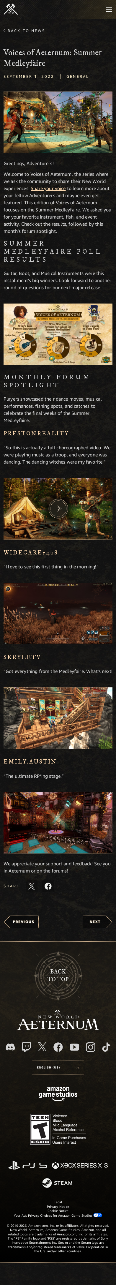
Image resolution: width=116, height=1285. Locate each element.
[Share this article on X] (31, 886)
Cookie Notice (58, 1211)
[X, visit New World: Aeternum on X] (42, 1046)
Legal (58, 1202)
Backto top (58, 975)
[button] (58, 122)
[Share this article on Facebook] (48, 886)
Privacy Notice (58, 1206)
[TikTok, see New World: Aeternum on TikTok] (106, 1047)
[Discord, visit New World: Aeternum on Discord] (10, 1047)
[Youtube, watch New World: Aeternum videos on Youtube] (74, 1047)
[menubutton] (109, 9)
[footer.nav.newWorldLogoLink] (58, 1028)
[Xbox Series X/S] (80, 1166)
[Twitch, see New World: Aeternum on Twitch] (26, 1047)
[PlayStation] (28, 1166)
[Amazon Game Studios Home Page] (58, 1095)
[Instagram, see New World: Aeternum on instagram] (90, 1047)
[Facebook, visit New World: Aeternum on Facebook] (58, 1047)
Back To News (26, 30)
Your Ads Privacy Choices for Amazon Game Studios (58, 1215)
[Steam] (58, 1183)
